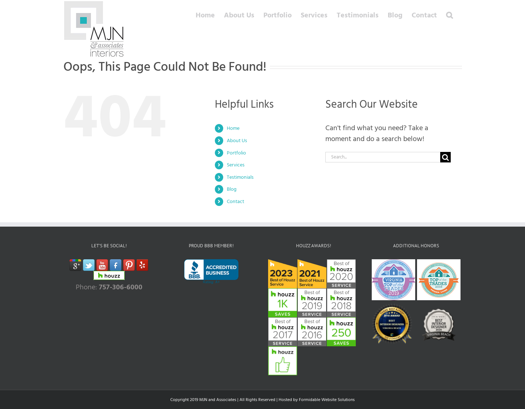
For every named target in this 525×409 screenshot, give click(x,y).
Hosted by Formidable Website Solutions (317, 399)
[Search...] (383, 157)
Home (233, 128)
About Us (237, 140)
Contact (235, 201)
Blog (232, 189)
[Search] (445, 157)
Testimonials (240, 177)
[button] (449, 15)
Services (236, 165)
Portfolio (236, 153)
